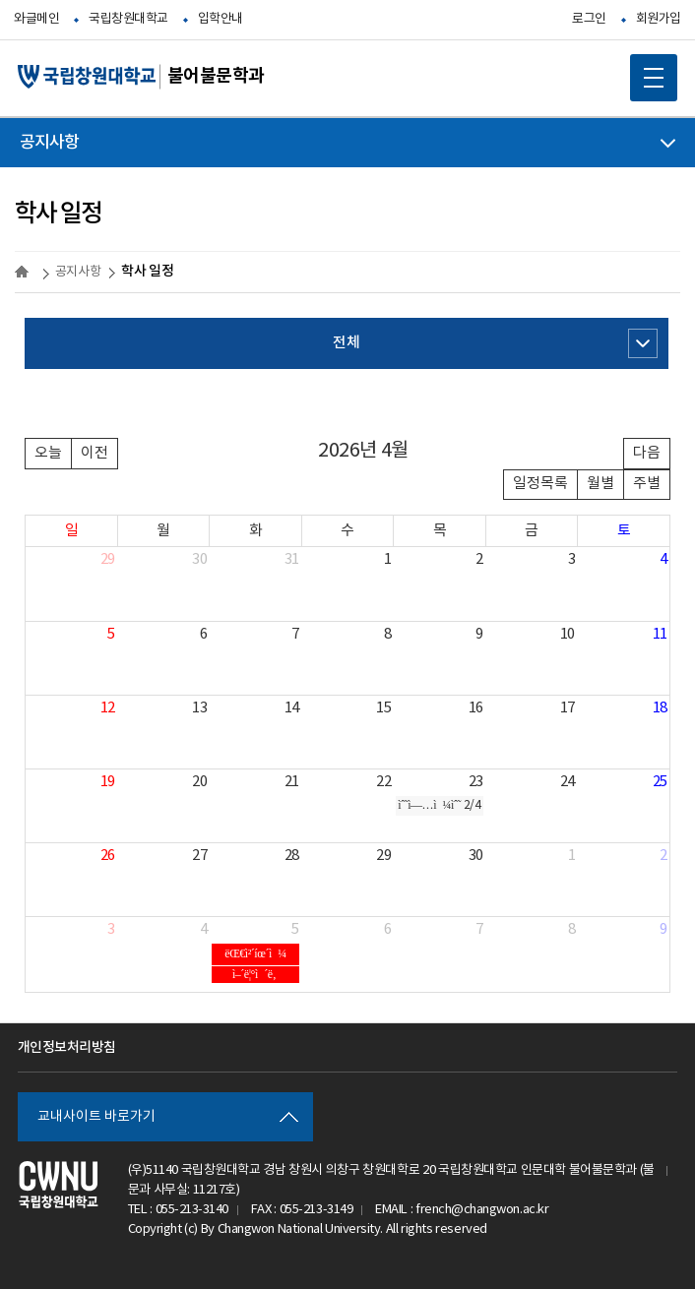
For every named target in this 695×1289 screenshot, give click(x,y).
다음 (647, 453)
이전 (94, 453)
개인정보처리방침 (67, 1047)
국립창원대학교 (128, 19)
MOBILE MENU (646, 71)
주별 (647, 483)
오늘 (48, 453)
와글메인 (36, 19)
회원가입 (658, 19)
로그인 (589, 19)
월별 (600, 483)
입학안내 (220, 19)
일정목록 (540, 483)
